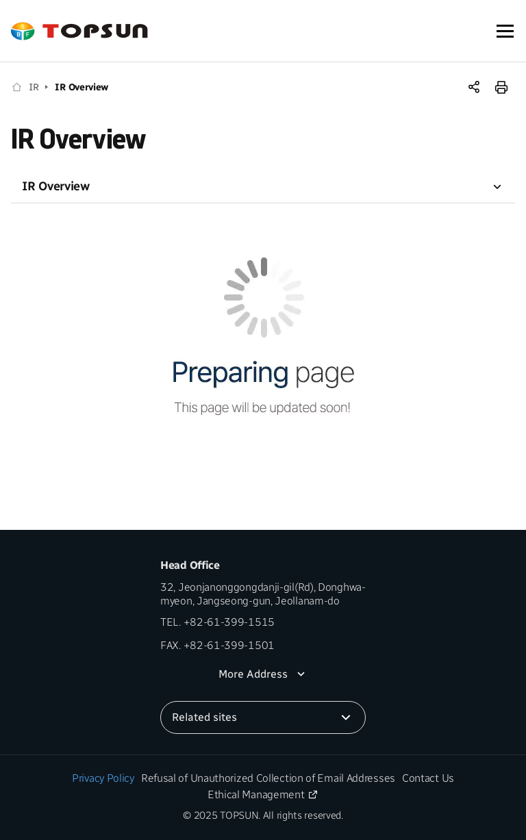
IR (33, 87)
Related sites (204, 717)
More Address (253, 673)
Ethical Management (256, 794)
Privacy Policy (103, 778)
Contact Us (428, 778)
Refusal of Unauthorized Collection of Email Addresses (268, 778)
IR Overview (81, 87)
